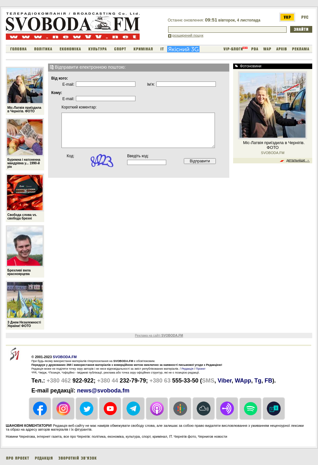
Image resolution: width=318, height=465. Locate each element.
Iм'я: (151, 84)
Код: (70, 156)
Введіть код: (138, 156)
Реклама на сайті (159, 335)
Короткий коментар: (71, 107)
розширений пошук (187, 35)
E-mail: (68, 84)
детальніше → (298, 160)
